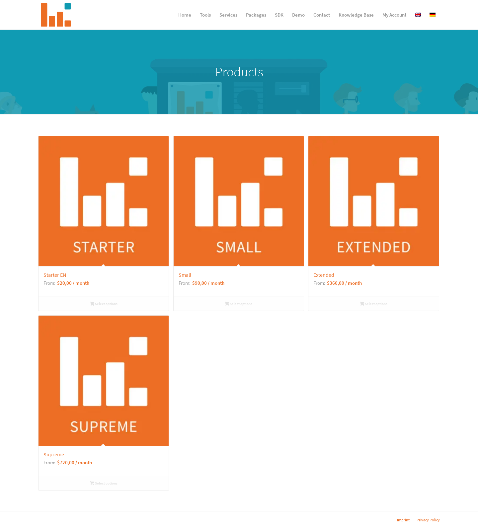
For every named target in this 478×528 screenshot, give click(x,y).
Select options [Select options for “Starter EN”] (104, 304)
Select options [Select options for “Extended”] (373, 304)
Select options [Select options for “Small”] (238, 304)
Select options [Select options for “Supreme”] (104, 483)
